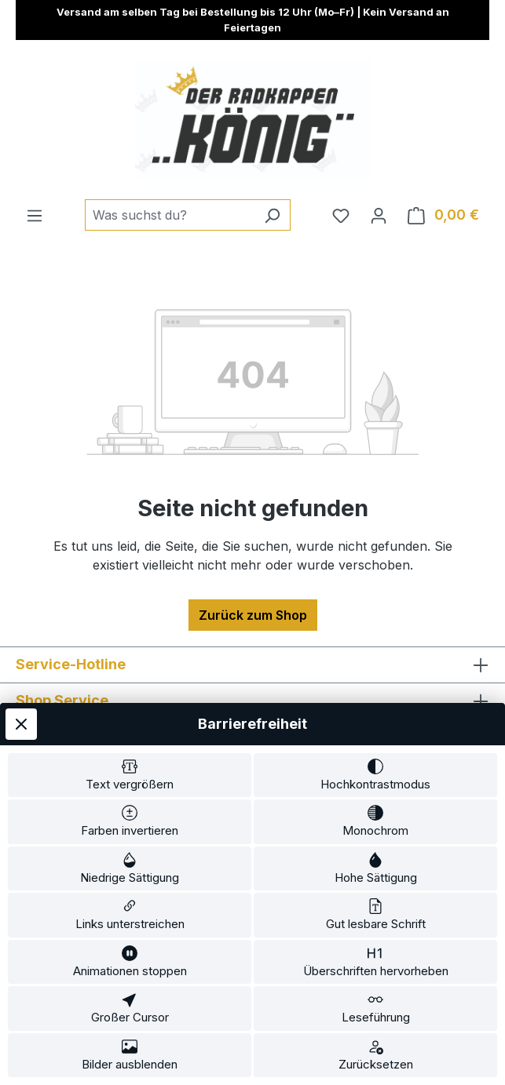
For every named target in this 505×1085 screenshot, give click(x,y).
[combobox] (169, 215)
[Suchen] (272, 215)
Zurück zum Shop (253, 615)
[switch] (129, 775)
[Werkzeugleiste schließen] (21, 724)
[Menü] (34, 215)
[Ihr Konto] (378, 215)
